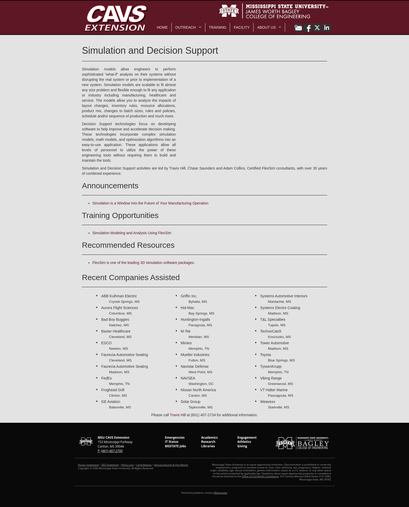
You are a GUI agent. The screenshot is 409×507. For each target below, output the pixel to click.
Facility (242, 27)
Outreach (185, 27)
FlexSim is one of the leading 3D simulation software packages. (143, 263)
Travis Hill (178, 415)
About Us (266, 27)
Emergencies (174, 437)
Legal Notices (144, 465)
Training (217, 27)
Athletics (244, 441)
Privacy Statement (88, 465)
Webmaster (220, 492)
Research (208, 441)
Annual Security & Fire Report (171, 465)
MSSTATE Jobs (175, 446)
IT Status (171, 441)
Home (162, 27)
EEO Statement (110, 465)
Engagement (247, 437)
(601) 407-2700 (112, 451)
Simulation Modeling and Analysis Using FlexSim (131, 233)
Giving (242, 446)
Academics (209, 437)
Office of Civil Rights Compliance (260, 476)
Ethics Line (127, 465)
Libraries (208, 446)
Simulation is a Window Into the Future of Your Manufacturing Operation (150, 203)
